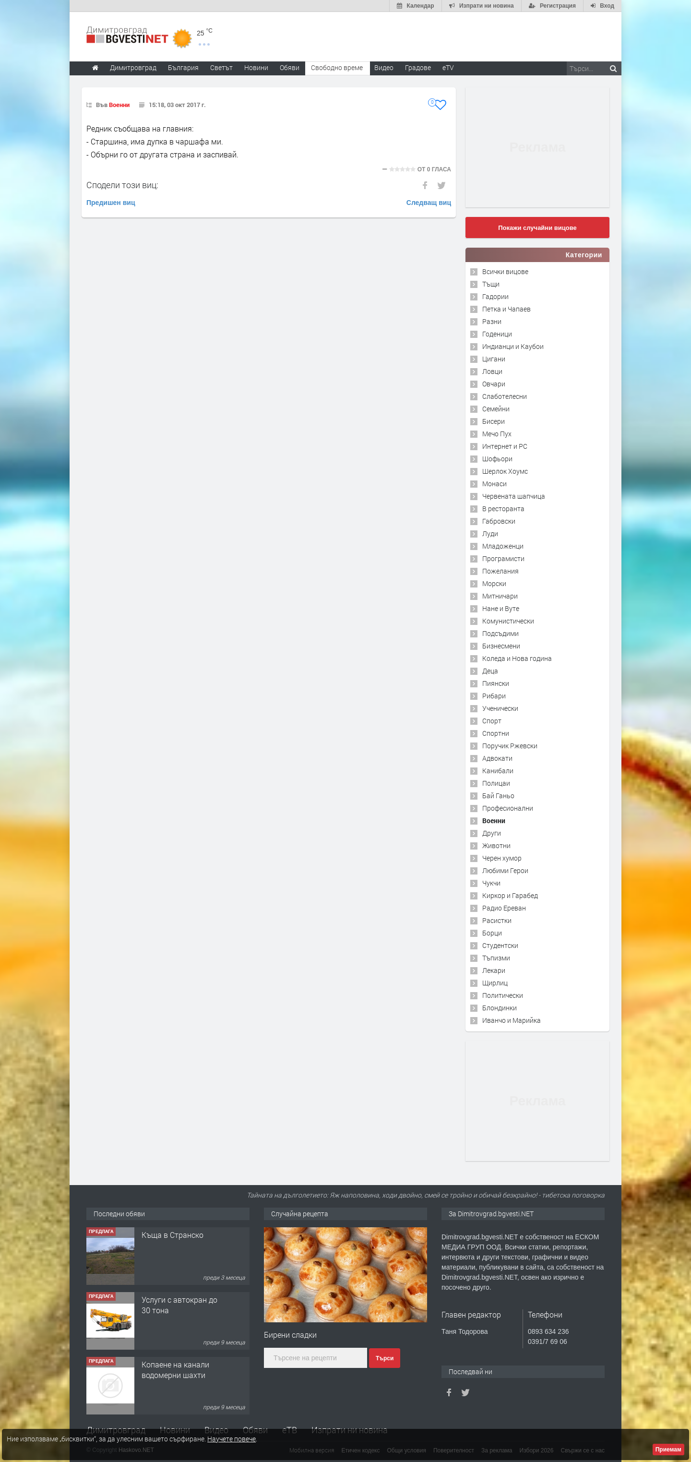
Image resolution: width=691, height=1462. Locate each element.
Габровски (498, 521)
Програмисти (503, 558)
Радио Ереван (504, 907)
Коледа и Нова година (517, 658)
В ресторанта (503, 508)
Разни (491, 321)
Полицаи (496, 783)
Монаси (494, 483)
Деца (490, 670)
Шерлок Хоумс (505, 471)
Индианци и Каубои (513, 346)
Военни (119, 104)
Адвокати (497, 758)
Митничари (500, 595)
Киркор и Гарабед (510, 895)
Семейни (496, 408)
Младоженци (503, 546)
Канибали (497, 770)
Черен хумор (502, 858)
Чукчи (491, 882)
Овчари (493, 383)
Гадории (495, 296)
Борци (492, 932)
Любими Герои (505, 870)
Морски (494, 583)
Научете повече (231, 1438)
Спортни (495, 733)
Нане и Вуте (500, 608)
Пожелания (500, 570)
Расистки (497, 920)
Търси (384, 1358)
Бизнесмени (501, 645)
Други (491, 833)
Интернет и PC (504, 446)
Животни (496, 845)
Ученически (500, 708)
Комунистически (508, 620)
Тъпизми (496, 957)
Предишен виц (110, 202)
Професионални (507, 808)
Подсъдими (500, 633)
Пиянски (495, 683)
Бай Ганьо (498, 795)
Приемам (668, 1449)
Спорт (491, 720)
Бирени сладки (290, 1335)
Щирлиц (495, 982)
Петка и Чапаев (506, 308)
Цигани (493, 358)
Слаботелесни (504, 396)
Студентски (500, 945)
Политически (502, 995)
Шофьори (497, 458)
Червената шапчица (513, 496)
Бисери (493, 421)
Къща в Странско (172, 1235)
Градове (418, 67)
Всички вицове (505, 271)
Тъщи (491, 283)
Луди (490, 533)
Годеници (497, 333)
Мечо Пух (497, 433)
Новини (256, 67)
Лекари (493, 970)
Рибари (494, 695)
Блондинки (499, 1007)
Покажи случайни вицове (537, 227)
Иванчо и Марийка (511, 1020)
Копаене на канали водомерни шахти (175, 1369)
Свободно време (337, 67)
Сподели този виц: (122, 184)
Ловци (492, 371)
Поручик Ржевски (509, 745)
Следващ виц (428, 202)
